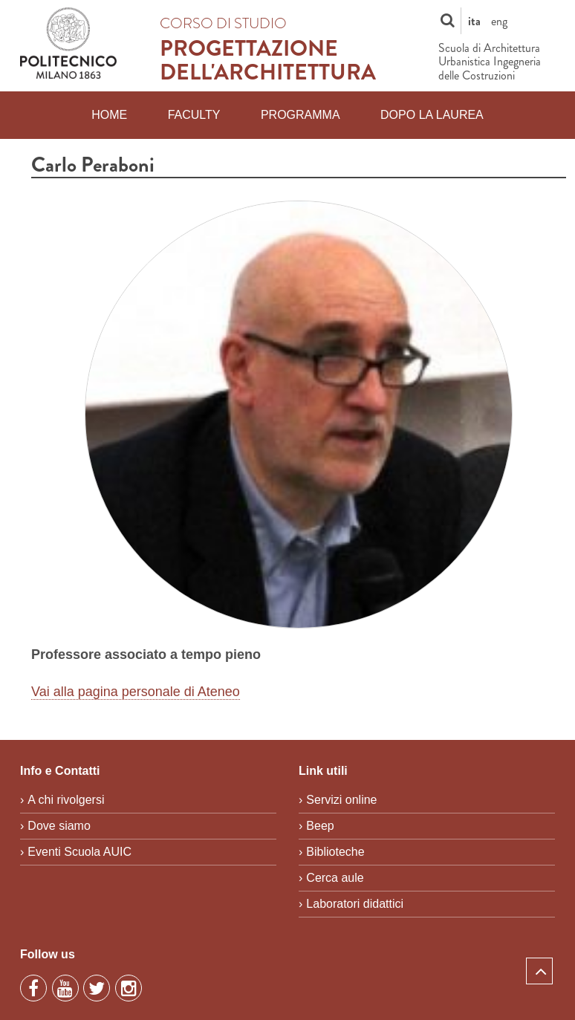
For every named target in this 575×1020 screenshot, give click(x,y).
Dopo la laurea (432, 114)
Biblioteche (335, 851)
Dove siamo (58, 825)
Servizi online (341, 799)
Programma (300, 114)
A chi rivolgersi (65, 799)
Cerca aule (334, 877)
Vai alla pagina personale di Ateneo (135, 691)
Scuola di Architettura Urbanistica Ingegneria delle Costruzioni (489, 62)
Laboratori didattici (354, 903)
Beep (320, 825)
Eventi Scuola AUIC (79, 851)
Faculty (194, 114)
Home (109, 114)
